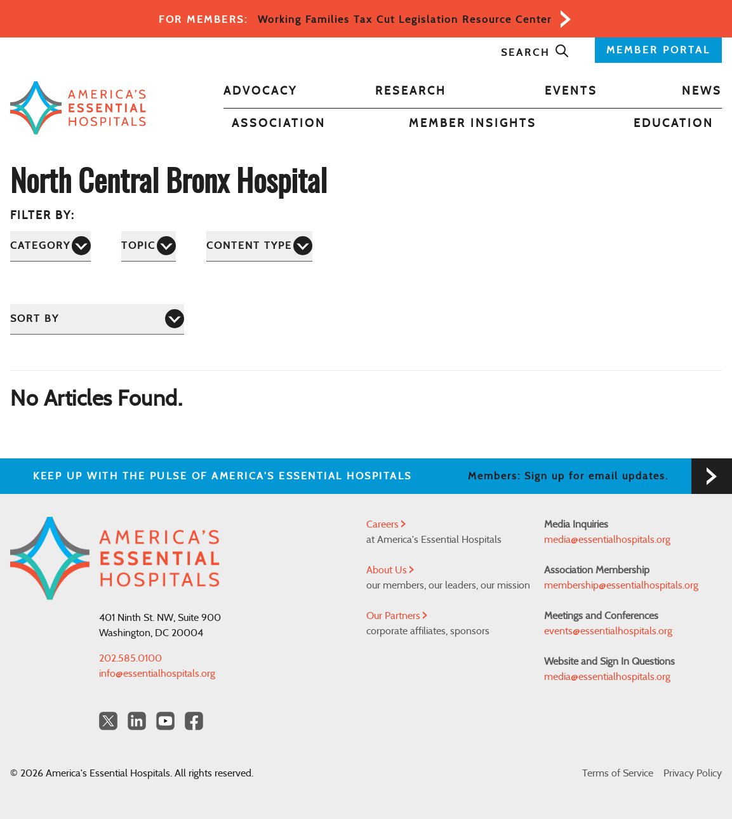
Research (410, 91)
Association (279, 124)
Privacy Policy (692, 773)
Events (571, 91)
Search (535, 53)
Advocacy (260, 91)
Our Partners (396, 616)
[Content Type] (259, 246)
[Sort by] (97, 319)
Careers (386, 524)
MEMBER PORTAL (658, 50)
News (702, 91)
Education (674, 124)
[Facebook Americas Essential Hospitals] (194, 721)
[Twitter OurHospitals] (108, 721)
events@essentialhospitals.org (608, 631)
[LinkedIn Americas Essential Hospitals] (137, 721)
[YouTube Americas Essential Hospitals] (165, 721)
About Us (390, 570)
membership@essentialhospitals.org (621, 585)
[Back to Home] (78, 108)
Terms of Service (617, 773)
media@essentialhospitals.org (607, 540)
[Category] (50, 246)
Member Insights (472, 124)
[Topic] (148, 246)
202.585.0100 (130, 658)
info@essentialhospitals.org (157, 674)
